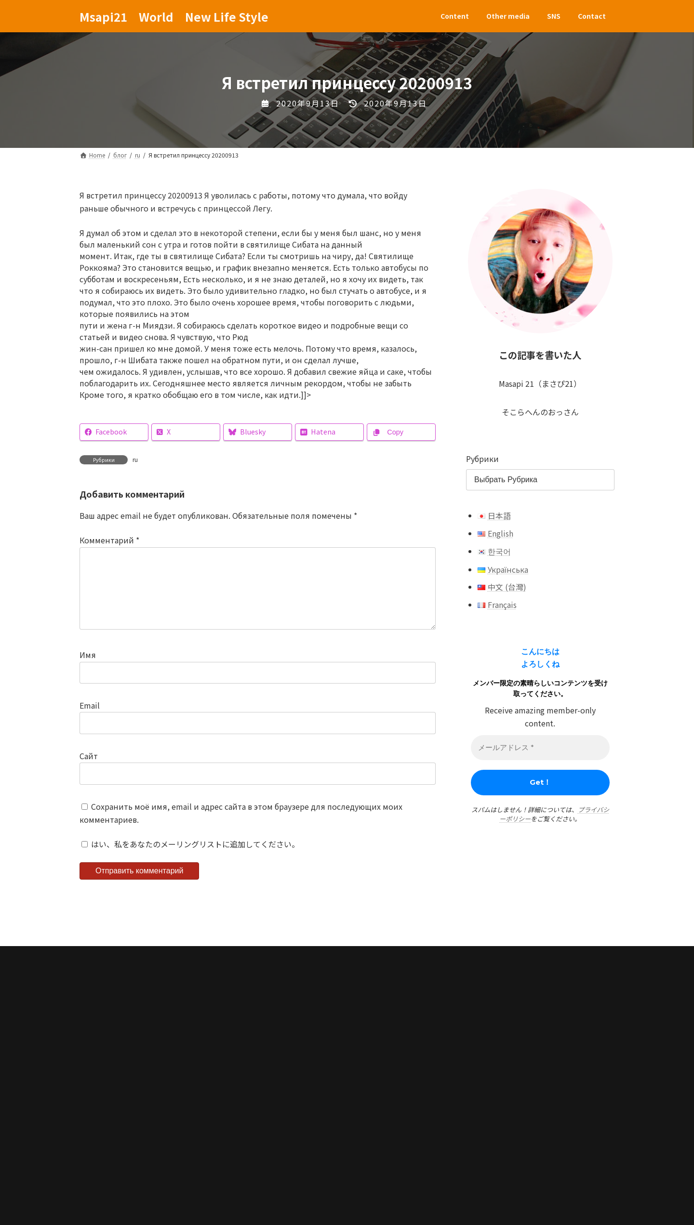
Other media (162, 1057)
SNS (212, 1057)
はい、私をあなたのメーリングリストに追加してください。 (190, 859)
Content (105, 1057)
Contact (254, 1057)
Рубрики (482, 458)
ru (135, 459)
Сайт (89, 771)
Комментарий (109, 540)
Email (90, 720)
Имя (88, 670)
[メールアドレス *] (540, 748)
